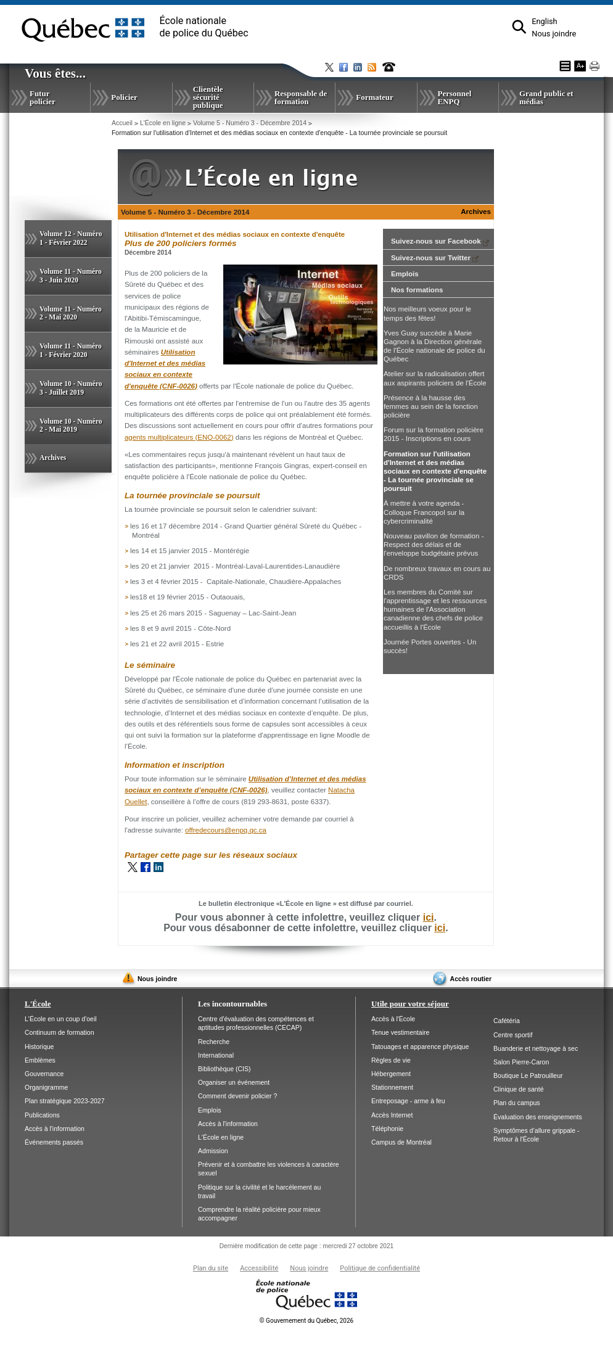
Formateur (374, 97)
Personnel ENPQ (455, 97)
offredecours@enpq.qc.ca (225, 830)
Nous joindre (554, 33)
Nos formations (417, 290)
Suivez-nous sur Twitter (435, 257)
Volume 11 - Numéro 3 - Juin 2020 (70, 276)
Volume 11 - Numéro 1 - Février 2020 (70, 350)
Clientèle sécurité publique (208, 97)
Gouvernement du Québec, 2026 (306, 1320)
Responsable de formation (300, 97)
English (544, 21)
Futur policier (43, 97)
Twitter (133, 867)
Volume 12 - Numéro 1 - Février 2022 (70, 238)
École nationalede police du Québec (204, 27)
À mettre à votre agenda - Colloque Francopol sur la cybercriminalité (424, 512)
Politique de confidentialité (380, 1268)
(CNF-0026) (178, 386)
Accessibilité (259, 1268)
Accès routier (471, 978)
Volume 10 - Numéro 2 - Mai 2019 (70, 425)
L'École (38, 1003)
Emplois (405, 274)
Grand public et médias (546, 97)
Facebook (145, 867)
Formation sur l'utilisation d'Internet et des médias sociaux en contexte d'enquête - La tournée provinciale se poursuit (435, 471)
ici (428, 917)
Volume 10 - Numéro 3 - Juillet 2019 (70, 388)
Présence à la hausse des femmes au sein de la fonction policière (431, 406)
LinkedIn (158, 867)
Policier (124, 97)
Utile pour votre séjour (410, 1003)
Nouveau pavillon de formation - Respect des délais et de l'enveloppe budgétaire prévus (434, 544)
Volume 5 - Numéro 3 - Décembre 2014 (249, 122)
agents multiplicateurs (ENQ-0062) (179, 437)
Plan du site (210, 1268)
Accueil (122, 122)
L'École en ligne (163, 122)
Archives (52, 457)
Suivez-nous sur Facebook (440, 241)
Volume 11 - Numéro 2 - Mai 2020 (70, 313)
